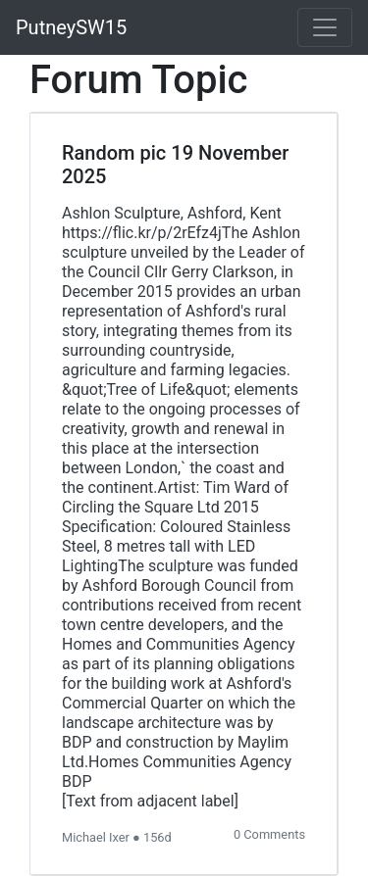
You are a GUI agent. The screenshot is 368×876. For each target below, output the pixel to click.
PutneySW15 (71, 27)
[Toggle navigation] (324, 27)
